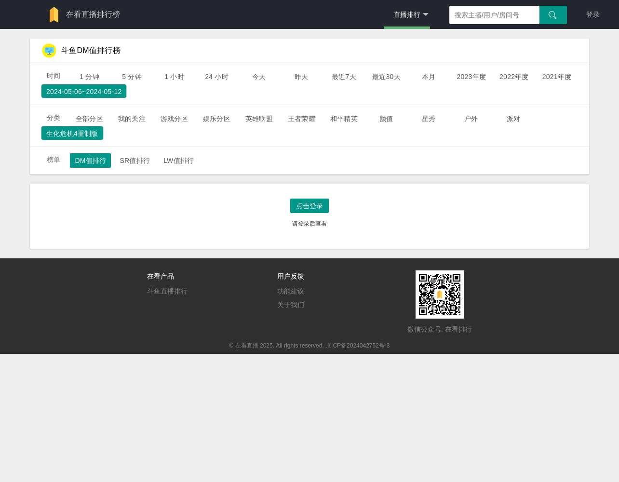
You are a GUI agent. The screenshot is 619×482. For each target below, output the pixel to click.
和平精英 (344, 118)
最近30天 (386, 76)
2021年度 (557, 76)
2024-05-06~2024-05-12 (83, 91)
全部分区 (89, 118)
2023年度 (471, 76)
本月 (428, 76)
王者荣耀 (301, 118)
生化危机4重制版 (72, 133)
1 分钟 (89, 76)
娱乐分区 (216, 118)
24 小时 (217, 76)
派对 (513, 118)
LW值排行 (178, 160)
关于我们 (290, 304)
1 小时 (174, 76)
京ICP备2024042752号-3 (357, 345)
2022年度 (514, 76)
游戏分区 (174, 118)
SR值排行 (135, 160)
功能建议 (290, 291)
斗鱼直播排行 (167, 291)
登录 (593, 14)
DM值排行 (90, 160)
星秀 (428, 118)
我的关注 (132, 118)
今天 (259, 76)
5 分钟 (132, 76)
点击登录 (309, 206)
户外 (471, 118)
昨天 (301, 76)
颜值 (386, 118)
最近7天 (344, 76)
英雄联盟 (259, 118)
